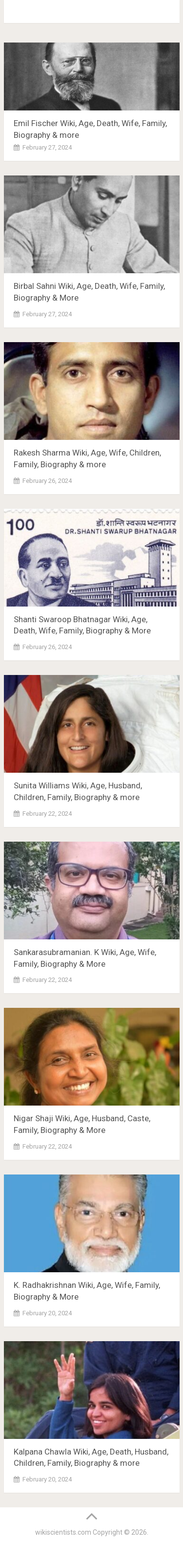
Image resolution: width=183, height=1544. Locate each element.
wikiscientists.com (63, 1532)
